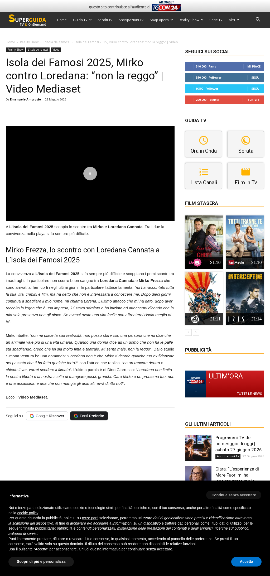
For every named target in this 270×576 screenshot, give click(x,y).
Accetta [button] (246, 561)
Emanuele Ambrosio (25, 99)
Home (62, 19)
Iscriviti (254, 100)
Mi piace (254, 66)
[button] (258, 20)
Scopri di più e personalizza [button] (41, 561)
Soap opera (161, 19)
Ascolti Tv (105, 19)
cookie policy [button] (27, 513)
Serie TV (216, 19)
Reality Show (191, 19)
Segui (256, 77)
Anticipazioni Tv (131, 19)
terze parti (90, 518)
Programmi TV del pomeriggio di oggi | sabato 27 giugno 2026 (238, 443)
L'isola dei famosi (57, 42)
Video (55, 49)
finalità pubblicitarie (39, 528)
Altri (234, 19)
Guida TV (82, 19)
